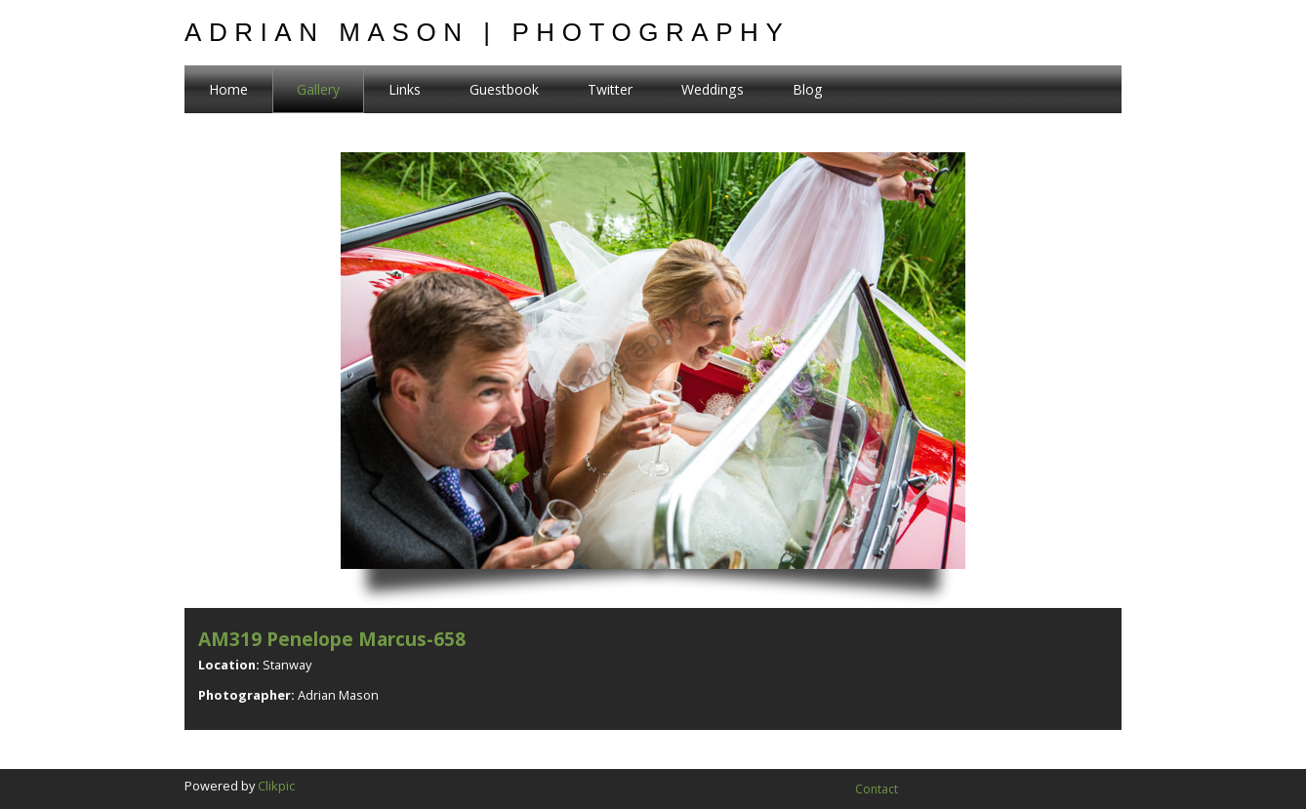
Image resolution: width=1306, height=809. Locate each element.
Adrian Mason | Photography (487, 32)
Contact (876, 789)
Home (228, 89)
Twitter (610, 89)
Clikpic (276, 785)
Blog (808, 89)
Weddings (712, 89)
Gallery (318, 89)
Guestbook (504, 89)
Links (404, 89)
